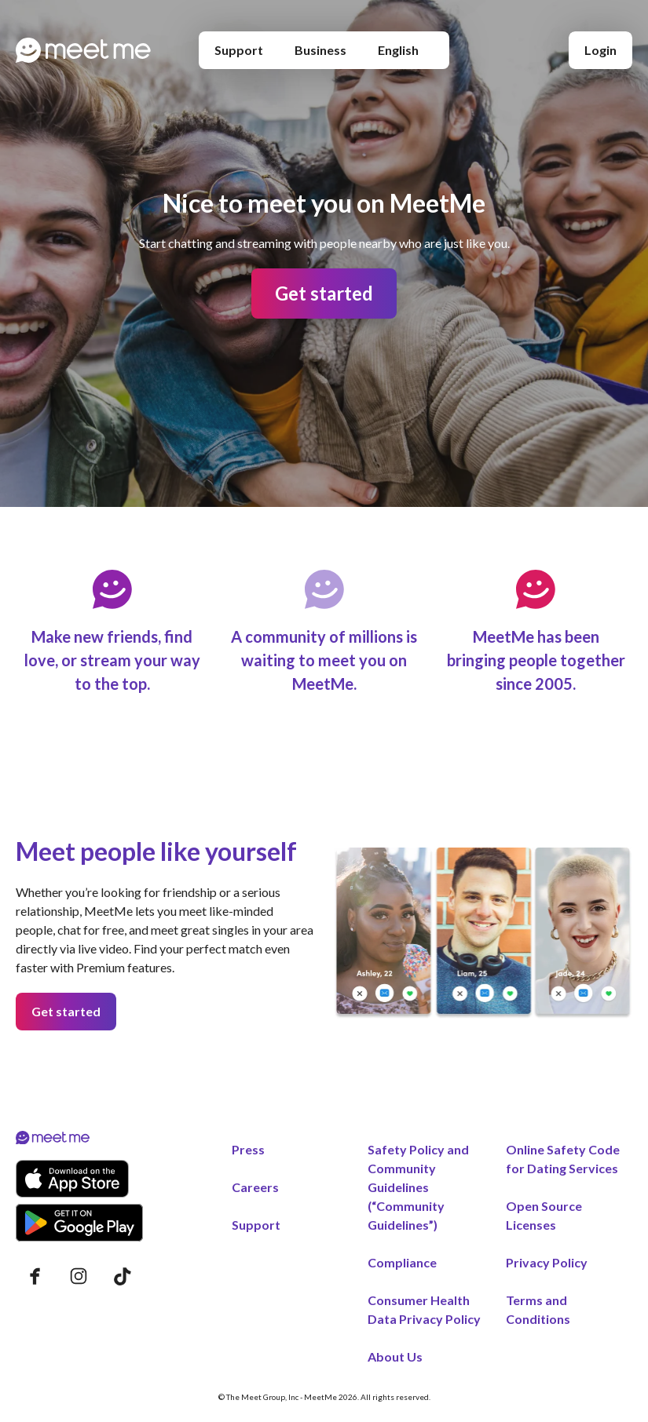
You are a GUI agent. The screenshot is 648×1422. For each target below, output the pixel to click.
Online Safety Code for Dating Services (563, 1159)
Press (248, 1149)
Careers (255, 1187)
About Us (395, 1356)
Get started (324, 293)
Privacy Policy (547, 1262)
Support (238, 49)
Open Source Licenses (544, 1215)
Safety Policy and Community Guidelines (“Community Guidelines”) (418, 1187)
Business (320, 49)
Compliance (402, 1262)
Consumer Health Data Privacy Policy (424, 1309)
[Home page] (83, 50)
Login (600, 49)
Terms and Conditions (538, 1309)
